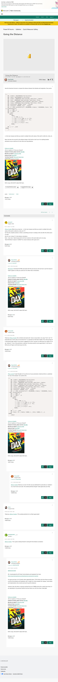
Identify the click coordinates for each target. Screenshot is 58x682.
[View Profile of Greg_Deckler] (14, 261)
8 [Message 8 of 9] (9, 246)
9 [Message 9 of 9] (12, 316)
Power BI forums (8, 29)
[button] (52, 86)
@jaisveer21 (10, 270)
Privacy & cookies (4, 670)
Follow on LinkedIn (9, 150)
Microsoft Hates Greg (19, 158)
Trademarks (3, 674)
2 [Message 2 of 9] (9, 549)
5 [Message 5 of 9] (9, 351)
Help (47, 17)
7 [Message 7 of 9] (15, 494)
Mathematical (11, 195)
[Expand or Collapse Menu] (2, 14)
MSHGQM (14, 157)
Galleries (18, 29)
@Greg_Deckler (8, 231)
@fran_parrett (11, 375)
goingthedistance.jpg (26, 188)
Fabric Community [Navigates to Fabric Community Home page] (15, 10)
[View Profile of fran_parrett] (10, 332)
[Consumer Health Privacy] (18, 677)
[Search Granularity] (18, 20)
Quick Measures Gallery (30, 29)
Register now (47, 24)
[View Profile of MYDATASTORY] (11, 538)
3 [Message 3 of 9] (12, 639)
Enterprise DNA (17, 155)
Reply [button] (50, 205)
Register (37, 17)
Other (17, 195)
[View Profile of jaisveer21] (10, 224)
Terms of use (3, 672)
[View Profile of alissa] (9, 510)
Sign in (42, 17)
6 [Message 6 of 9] (12, 464)
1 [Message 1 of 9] (9, 199)
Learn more (3, 6)
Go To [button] (51, 17)
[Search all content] (40, 20)
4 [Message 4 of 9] (9, 522)
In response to (12, 264)
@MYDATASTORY (12, 574)
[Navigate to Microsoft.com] (4, 10)
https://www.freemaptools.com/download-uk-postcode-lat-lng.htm (23, 579)
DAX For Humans (15, 160)
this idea (22, 153)
